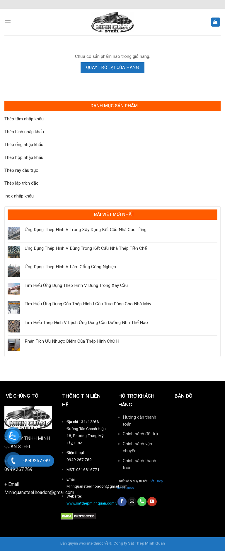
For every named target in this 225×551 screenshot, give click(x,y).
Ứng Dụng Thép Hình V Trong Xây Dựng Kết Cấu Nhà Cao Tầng (85, 229)
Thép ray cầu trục (21, 170)
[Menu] (7, 22)
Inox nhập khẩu (19, 196)
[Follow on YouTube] (151, 501)
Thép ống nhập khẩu (23, 144)
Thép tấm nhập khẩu (24, 119)
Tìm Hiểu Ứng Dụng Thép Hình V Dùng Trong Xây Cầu (76, 285)
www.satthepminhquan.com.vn (93, 503)
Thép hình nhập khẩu (24, 131)
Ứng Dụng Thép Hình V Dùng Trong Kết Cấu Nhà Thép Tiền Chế (86, 248)
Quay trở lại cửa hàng (112, 67)
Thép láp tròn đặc (21, 183)
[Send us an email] (132, 501)
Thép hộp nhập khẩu (23, 157)
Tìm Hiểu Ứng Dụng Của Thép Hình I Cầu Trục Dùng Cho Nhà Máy (88, 303)
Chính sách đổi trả (140, 433)
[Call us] (141, 501)
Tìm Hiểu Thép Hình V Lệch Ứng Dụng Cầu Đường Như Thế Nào (86, 322)
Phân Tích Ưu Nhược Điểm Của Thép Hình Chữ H (72, 341)
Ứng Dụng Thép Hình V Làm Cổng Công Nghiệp (70, 266)
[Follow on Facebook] (122, 501)
